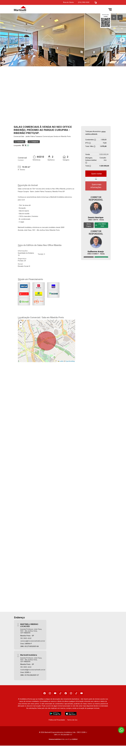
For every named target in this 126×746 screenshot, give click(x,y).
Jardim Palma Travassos (33, 136)
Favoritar (19, 141)
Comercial (17, 136)
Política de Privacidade (57, 720)
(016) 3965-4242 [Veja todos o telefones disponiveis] (83, 2)
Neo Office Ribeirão (52, 245)
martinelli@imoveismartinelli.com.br (32, 670)
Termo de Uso (72, 720)
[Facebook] (44, 693)
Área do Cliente (68, 2)
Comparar (33, 141)
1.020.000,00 (103, 154)
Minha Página (88, 226)
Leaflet (60, 361)
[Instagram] (50, 693)
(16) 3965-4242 (25, 638)
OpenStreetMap (70, 361)
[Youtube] (55, 693)
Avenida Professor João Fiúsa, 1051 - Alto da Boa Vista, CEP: (31, 631)
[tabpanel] (63, 39)
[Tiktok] (60, 693)
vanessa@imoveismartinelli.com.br (32, 641)
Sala (22, 136)
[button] (95, 2)
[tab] (113, 17)
